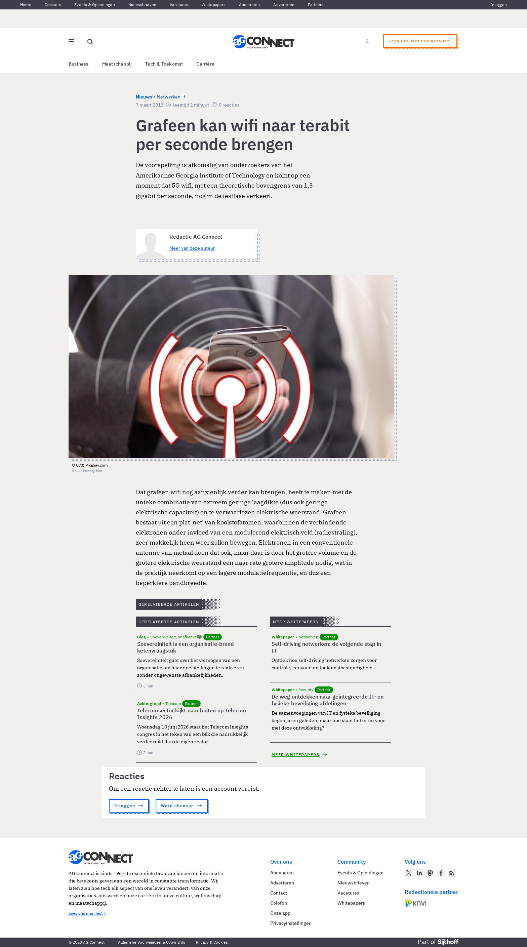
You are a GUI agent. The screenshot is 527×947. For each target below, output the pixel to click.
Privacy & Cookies (212, 942)
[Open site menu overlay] (71, 41)
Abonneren (249, 4)
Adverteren (283, 4)
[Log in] (367, 41)
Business (79, 64)
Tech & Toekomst (164, 64)
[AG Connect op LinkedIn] (419, 873)
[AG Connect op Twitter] (409, 873)
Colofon (278, 903)
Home (25, 4)
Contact (278, 893)
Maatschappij (117, 64)
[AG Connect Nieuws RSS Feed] (452, 873)
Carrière (205, 64)
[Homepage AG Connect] (263, 41)
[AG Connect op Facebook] (441, 873)
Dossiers (53, 4)
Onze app (280, 913)
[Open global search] (90, 41)
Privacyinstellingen (291, 923)
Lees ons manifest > (87, 913)
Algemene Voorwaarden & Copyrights (151, 942)
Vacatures (179, 4)
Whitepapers (214, 4)
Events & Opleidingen (94, 4)
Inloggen (498, 4)
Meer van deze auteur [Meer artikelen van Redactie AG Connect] (192, 248)
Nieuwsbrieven (142, 4)
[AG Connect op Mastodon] (430, 873)
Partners (315, 4)
